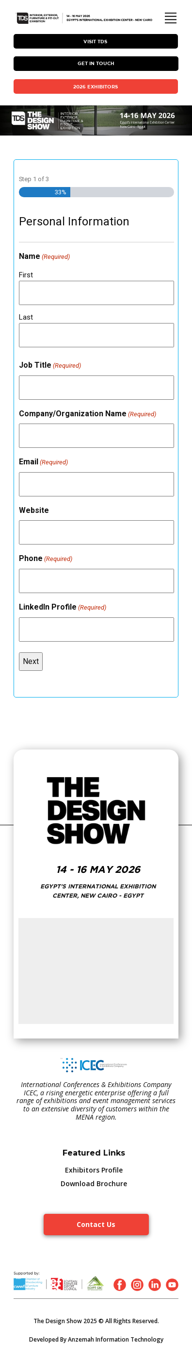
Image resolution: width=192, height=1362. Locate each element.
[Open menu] (170, 18)
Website (34, 510)
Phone (45, 559)
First (26, 275)
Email (43, 462)
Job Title (50, 365)
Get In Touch (96, 63)
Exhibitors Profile (94, 1170)
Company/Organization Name (87, 414)
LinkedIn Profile (62, 607)
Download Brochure (94, 1183)
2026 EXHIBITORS (95, 86)
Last (26, 317)
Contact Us (96, 1224)
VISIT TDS (95, 41)
